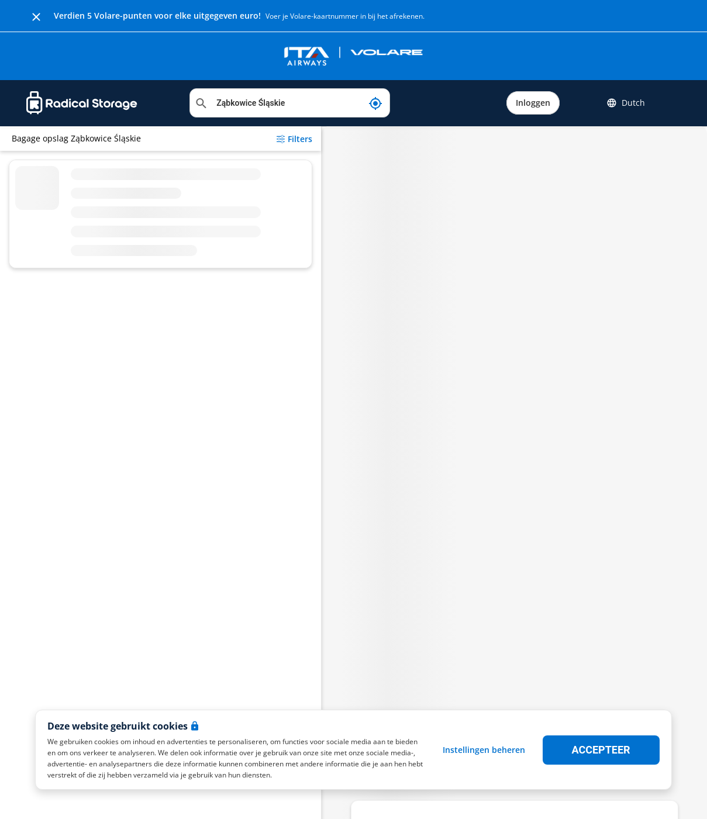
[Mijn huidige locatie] (375, 103)
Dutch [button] (625, 103)
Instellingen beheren (484, 749)
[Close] (36, 16)
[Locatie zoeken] (289, 103)
